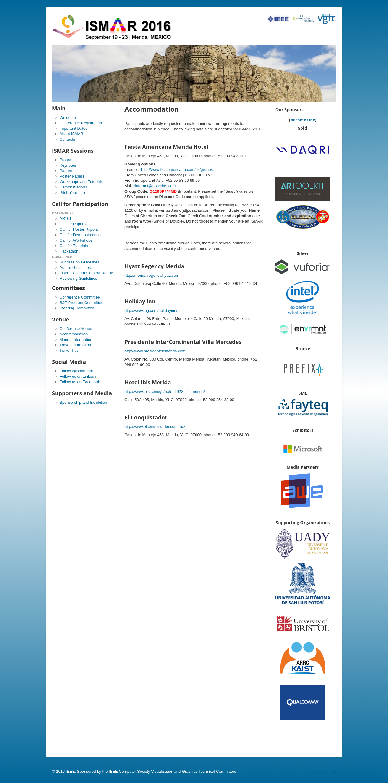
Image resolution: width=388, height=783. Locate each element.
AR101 (66, 218)
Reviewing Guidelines (78, 278)
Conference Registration (81, 123)
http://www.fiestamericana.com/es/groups (177, 169)
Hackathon (69, 251)
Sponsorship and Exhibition (83, 402)
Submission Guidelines (79, 262)
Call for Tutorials (74, 245)
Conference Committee (80, 297)
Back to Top (325, 771)
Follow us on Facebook (80, 382)
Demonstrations (73, 187)
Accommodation (74, 334)
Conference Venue (76, 328)
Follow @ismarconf (76, 371)
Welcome (68, 117)
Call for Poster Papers (79, 229)
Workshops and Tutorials (81, 181)
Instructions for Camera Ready (86, 273)
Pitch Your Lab (72, 192)
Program (67, 160)
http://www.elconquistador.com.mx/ (154, 426)
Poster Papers (72, 176)
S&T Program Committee (81, 302)
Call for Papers (73, 224)
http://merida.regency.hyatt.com (151, 275)
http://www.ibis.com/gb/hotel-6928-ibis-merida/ (164, 391)
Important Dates (74, 128)
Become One (302, 119)
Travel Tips (69, 350)
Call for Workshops (76, 240)
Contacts (67, 139)
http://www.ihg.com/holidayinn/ (150, 310)
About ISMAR (71, 134)
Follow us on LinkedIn (79, 376)
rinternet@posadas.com (155, 186)
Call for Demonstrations (80, 235)
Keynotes (68, 165)
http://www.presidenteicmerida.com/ (155, 351)
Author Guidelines (75, 267)
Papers (66, 170)
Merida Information (76, 339)
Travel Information (75, 345)
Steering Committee (77, 308)
